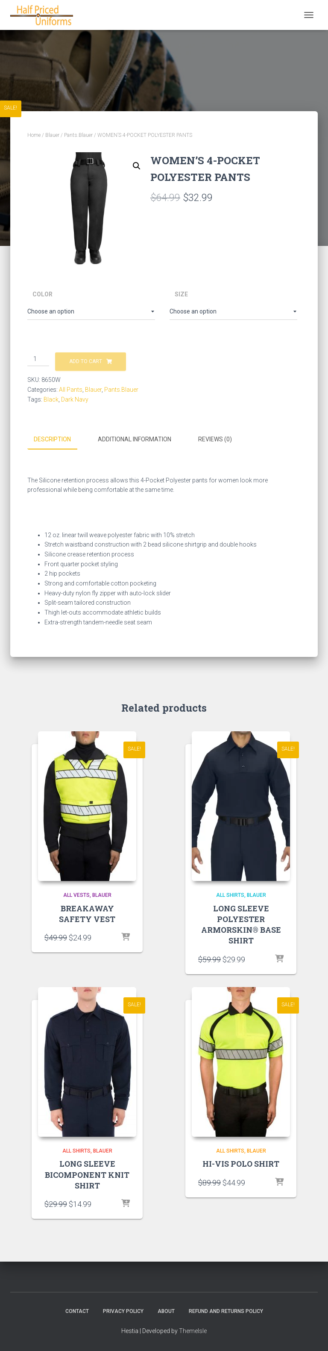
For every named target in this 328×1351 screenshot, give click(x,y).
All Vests (76, 895)
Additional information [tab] (134, 439)
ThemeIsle (193, 1330)
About (166, 1311)
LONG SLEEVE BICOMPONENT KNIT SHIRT (87, 1174)
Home (34, 135)
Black (51, 399)
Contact (77, 1311)
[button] (136, 166)
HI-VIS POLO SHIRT (240, 1164)
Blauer (52, 135)
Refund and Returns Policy (226, 1311)
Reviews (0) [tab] (215, 439)
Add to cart (85, 361)
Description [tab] (52, 439)
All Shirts (230, 895)
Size (181, 294)
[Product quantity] (38, 359)
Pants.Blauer (78, 135)
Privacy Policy (123, 1311)
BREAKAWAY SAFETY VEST (87, 913)
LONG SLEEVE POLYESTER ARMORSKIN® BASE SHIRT (241, 924)
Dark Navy (74, 399)
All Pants (70, 389)
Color (42, 294)
